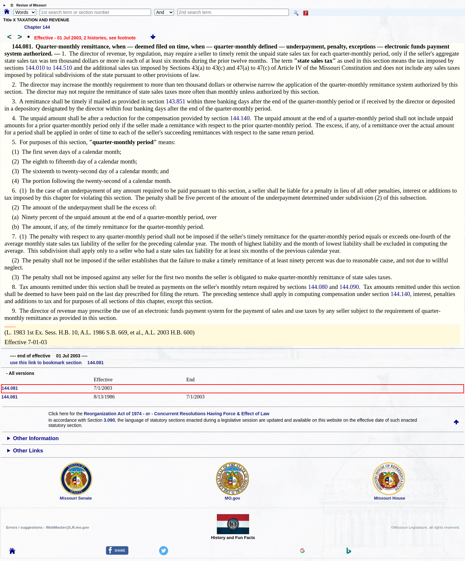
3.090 (109, 420)
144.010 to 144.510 (48, 67)
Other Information (36, 438)
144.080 (318, 286)
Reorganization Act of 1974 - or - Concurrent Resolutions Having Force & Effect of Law (176, 413)
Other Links (28, 451)
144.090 (349, 286)
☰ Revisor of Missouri (26, 5)
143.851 (176, 101)
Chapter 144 (37, 27)
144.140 (240, 118)
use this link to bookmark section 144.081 (57, 362)
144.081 (10, 388)
